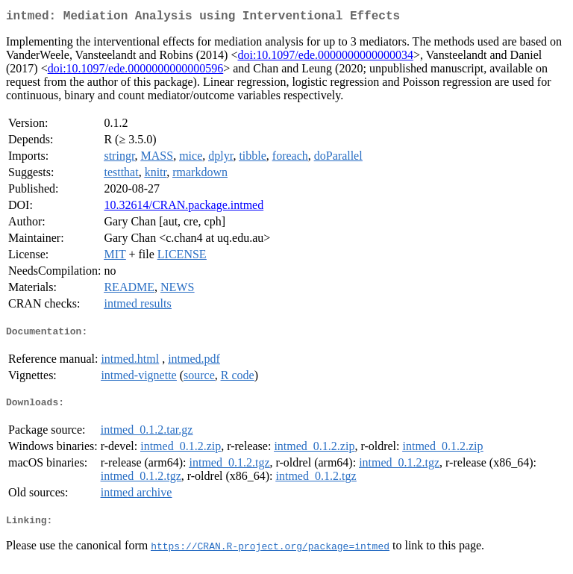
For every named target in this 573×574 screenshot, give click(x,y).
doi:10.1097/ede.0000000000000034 (325, 58)
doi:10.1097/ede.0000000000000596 (136, 71)
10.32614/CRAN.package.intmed (183, 208)
